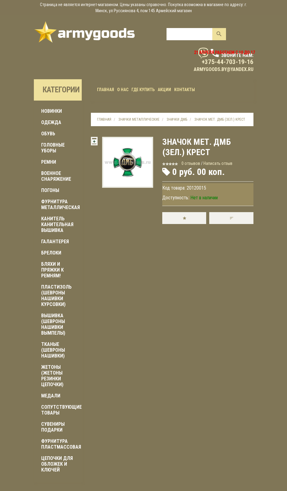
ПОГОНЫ (50, 190)
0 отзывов (190, 163)
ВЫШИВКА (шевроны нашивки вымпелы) (53, 324)
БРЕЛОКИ (51, 253)
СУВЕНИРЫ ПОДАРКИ (53, 427)
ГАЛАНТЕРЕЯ (55, 241)
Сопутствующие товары (61, 410)
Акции (164, 89)
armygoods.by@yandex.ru (223, 69)
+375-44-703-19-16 (227, 62)
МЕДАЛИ (50, 396)
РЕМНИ (48, 162)
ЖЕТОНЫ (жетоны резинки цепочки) (52, 375)
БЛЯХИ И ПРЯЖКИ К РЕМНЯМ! (52, 270)
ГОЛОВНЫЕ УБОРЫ (53, 148)
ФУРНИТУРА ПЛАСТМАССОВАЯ (61, 444)
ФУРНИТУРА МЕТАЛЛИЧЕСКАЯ (60, 204)
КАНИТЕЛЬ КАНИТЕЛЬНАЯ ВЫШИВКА (57, 224)
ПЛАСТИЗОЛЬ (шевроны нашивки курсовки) (56, 295)
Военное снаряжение (56, 176)
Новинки (51, 111)
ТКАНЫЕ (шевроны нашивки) (53, 350)
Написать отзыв (217, 163)
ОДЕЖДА (51, 122)
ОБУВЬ (48, 134)
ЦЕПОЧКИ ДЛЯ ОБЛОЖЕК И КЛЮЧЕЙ (57, 464)
